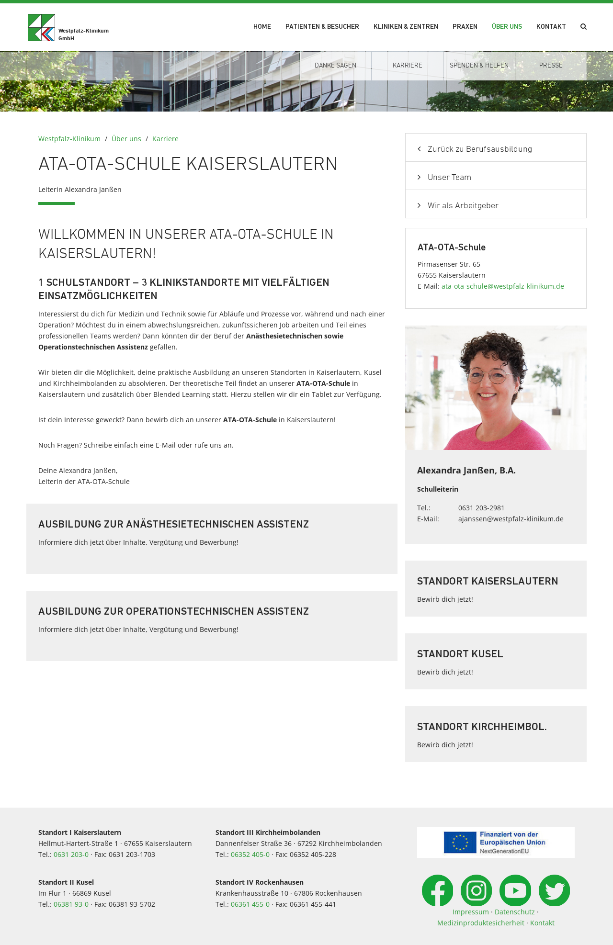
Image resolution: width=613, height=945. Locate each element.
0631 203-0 (71, 854)
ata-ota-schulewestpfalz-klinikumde (503, 286)
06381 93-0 (71, 904)
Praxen (465, 27)
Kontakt (551, 27)
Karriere (165, 138)
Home (262, 27)
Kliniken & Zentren (406, 27)
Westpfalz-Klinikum (69, 138)
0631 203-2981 (481, 507)
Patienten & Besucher (322, 27)
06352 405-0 (250, 854)
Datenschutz (515, 911)
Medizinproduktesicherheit (480, 922)
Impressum (471, 911)
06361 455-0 (250, 904)
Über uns (507, 27)
